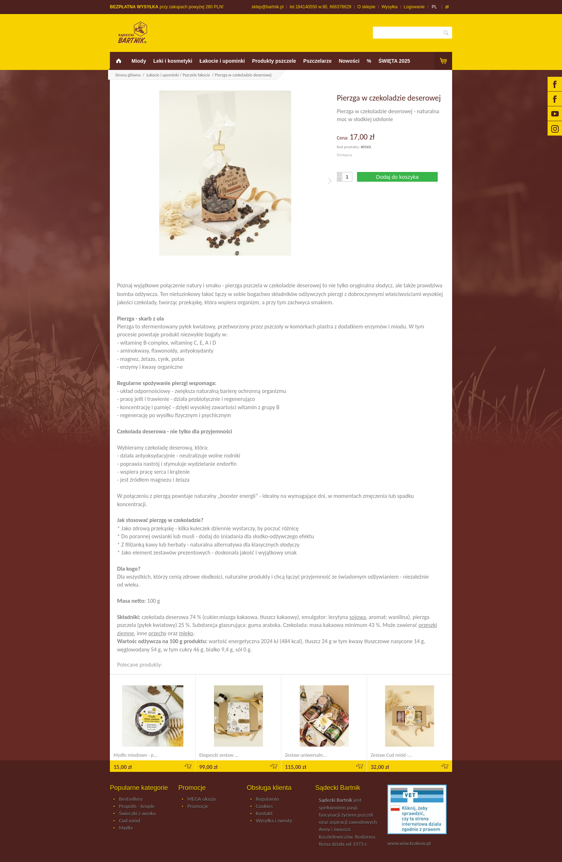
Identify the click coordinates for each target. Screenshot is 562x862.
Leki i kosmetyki (172, 61)
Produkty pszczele (274, 61)
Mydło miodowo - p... (135, 755)
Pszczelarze (317, 61)
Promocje (197, 806)
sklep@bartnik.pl (267, 6)
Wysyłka (390, 6)
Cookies (264, 806)
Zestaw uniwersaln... (306, 755)
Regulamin (267, 799)
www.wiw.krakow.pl (409, 843)
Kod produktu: (349, 147)
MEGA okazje (201, 799)
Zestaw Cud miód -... (391, 755)
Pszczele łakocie (197, 75)
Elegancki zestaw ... (218, 755)
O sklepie (366, 6)
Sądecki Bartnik (335, 800)
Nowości (349, 61)
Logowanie (414, 6)
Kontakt (264, 814)
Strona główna (127, 75)
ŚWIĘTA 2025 (394, 61)
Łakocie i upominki (222, 61)
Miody (138, 61)
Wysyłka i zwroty (274, 821)
